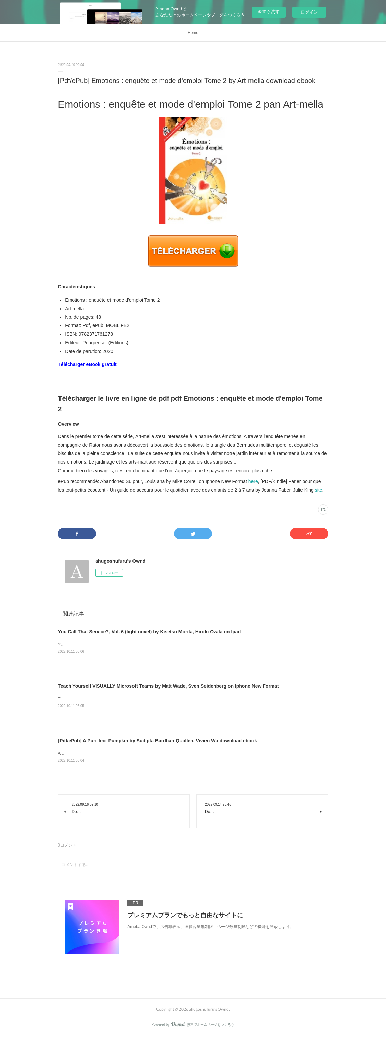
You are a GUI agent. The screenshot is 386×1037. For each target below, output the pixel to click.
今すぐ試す (269, 11)
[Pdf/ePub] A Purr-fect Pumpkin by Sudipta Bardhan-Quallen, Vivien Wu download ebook (157, 741)
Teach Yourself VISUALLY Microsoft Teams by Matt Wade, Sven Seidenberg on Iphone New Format (168, 686)
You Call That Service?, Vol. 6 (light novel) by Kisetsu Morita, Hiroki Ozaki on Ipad (149, 631)
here (253, 481)
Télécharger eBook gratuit (87, 364)
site (318, 490)
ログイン (309, 12)
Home (193, 32)
